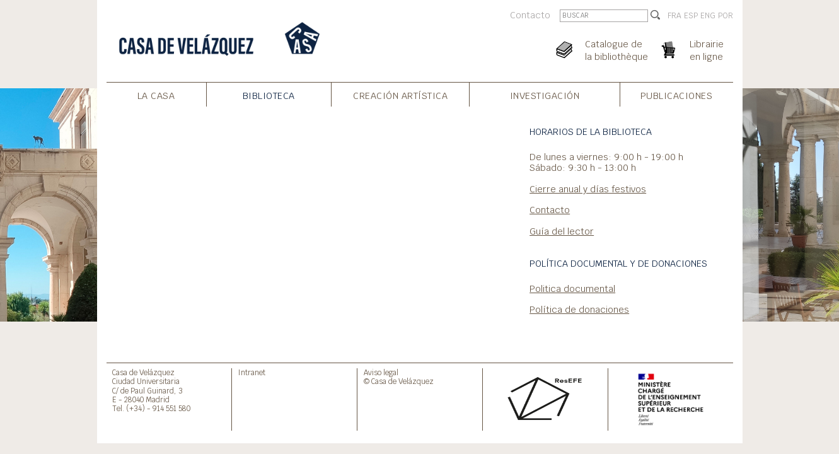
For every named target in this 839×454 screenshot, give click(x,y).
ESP (691, 16)
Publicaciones (676, 96)
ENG (707, 16)
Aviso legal (381, 372)
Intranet (251, 372)
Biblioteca (269, 96)
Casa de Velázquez (143, 372)
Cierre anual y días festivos (587, 189)
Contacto (530, 15)
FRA (674, 16)
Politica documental (572, 288)
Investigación (545, 96)
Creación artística (400, 96)
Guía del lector (561, 231)
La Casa (156, 96)
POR (725, 16)
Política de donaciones (579, 309)
